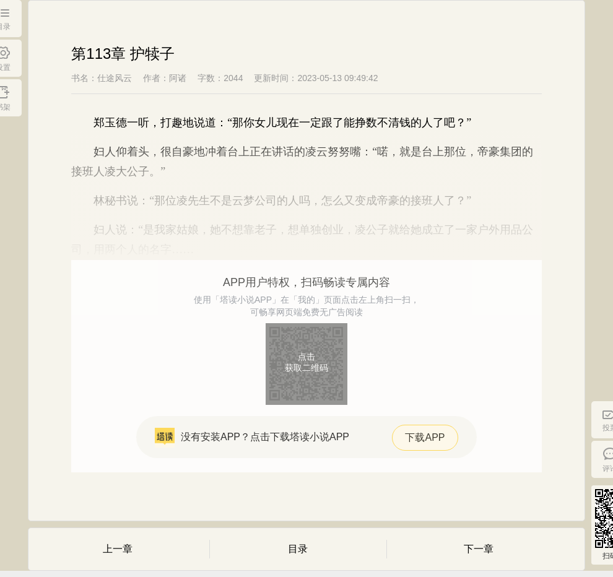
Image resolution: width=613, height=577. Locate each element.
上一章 (118, 549)
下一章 (478, 549)
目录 (298, 549)
